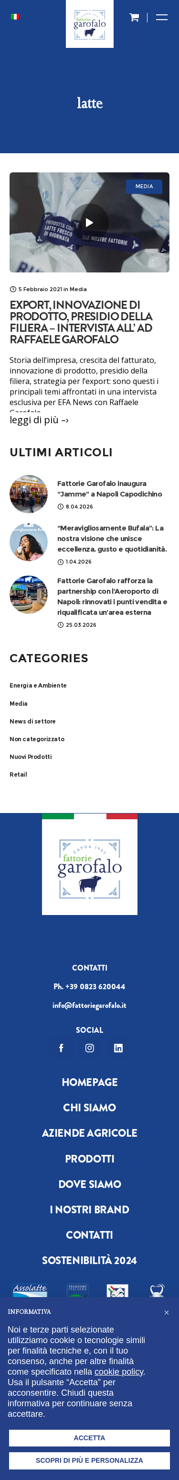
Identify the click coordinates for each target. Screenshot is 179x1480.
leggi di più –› (39, 419)
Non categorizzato (37, 739)
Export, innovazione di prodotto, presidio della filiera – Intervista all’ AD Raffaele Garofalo (81, 322)
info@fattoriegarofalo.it (89, 1005)
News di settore (33, 721)
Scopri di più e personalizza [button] (89, 1460)
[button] (166, 1312)
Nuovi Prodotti (31, 756)
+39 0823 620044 (95, 986)
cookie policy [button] (119, 1372)
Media (19, 703)
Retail (18, 774)
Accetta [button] (89, 1438)
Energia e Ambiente (38, 685)
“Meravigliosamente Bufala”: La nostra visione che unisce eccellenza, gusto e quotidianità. (112, 538)
